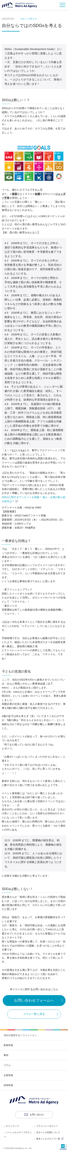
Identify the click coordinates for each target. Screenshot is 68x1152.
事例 (6, 1055)
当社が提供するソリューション (20, 1035)
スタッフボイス (28, 18)
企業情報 (8, 1075)
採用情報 (8, 1085)
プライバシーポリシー (47, 1126)
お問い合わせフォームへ (34, 1000)
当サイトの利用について (48, 1132)
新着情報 (8, 1045)
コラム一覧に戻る (34, 1013)
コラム (7, 1065)
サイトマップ (12, 1126)
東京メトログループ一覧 (50, 1139)
